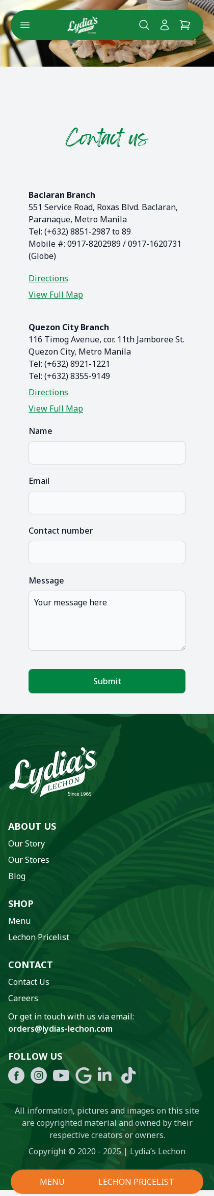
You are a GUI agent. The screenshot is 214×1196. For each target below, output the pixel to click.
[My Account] (164, 25)
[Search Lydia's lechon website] (144, 25)
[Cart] (185, 25)
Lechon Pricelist (38, 937)
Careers (23, 998)
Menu (19, 920)
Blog (16, 876)
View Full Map (56, 294)
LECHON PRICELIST (136, 1181)
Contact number (61, 530)
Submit (107, 681)
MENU (52, 1181)
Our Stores (28, 859)
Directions (48, 278)
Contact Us (28, 981)
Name (40, 430)
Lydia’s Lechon (157, 1151)
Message (46, 580)
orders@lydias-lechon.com (60, 1028)
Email (39, 480)
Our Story (26, 843)
